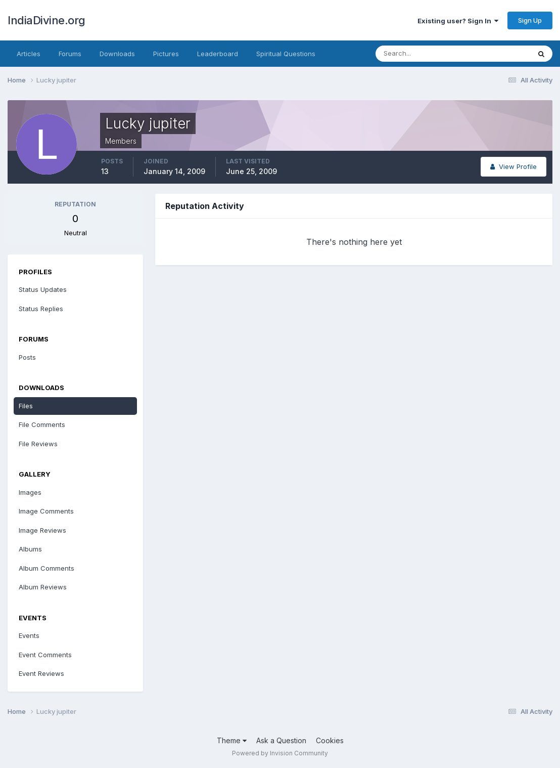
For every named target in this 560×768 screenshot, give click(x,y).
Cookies (330, 740)
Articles (28, 54)
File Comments (42, 424)
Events (29, 635)
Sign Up (530, 20)
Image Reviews (42, 530)
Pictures (166, 54)
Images (30, 492)
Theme (232, 740)
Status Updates (43, 289)
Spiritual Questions (285, 54)
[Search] (420, 54)
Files (26, 406)
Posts (27, 357)
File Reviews (38, 444)
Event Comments (45, 655)
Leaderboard (217, 54)
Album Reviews (43, 587)
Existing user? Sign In (457, 21)
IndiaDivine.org (46, 20)
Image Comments (46, 511)
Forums (70, 54)
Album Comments (46, 568)
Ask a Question (281, 740)
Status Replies (41, 309)
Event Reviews (41, 673)
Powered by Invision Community (280, 753)
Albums (30, 549)
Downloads (117, 54)
